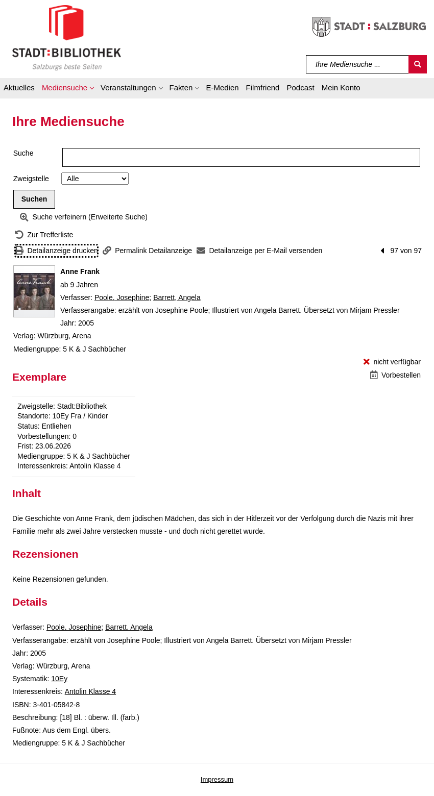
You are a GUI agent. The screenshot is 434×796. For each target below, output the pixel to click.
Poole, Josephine (121, 297)
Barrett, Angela (177, 297)
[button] (68, 89)
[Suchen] (417, 64)
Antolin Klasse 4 (90, 691)
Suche (23, 153)
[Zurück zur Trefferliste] (44, 235)
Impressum (217, 779)
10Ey (59, 679)
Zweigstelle (31, 179)
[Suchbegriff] (357, 64)
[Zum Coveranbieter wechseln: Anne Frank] (34, 291)
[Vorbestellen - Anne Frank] (395, 375)
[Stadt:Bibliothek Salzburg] (66, 37)
